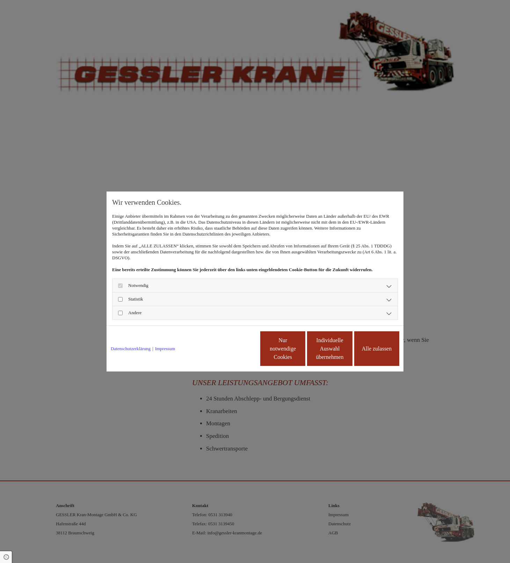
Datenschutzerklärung (131, 348)
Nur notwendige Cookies (234, 348)
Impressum (165, 348)
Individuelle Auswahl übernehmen (301, 348)
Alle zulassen (367, 349)
